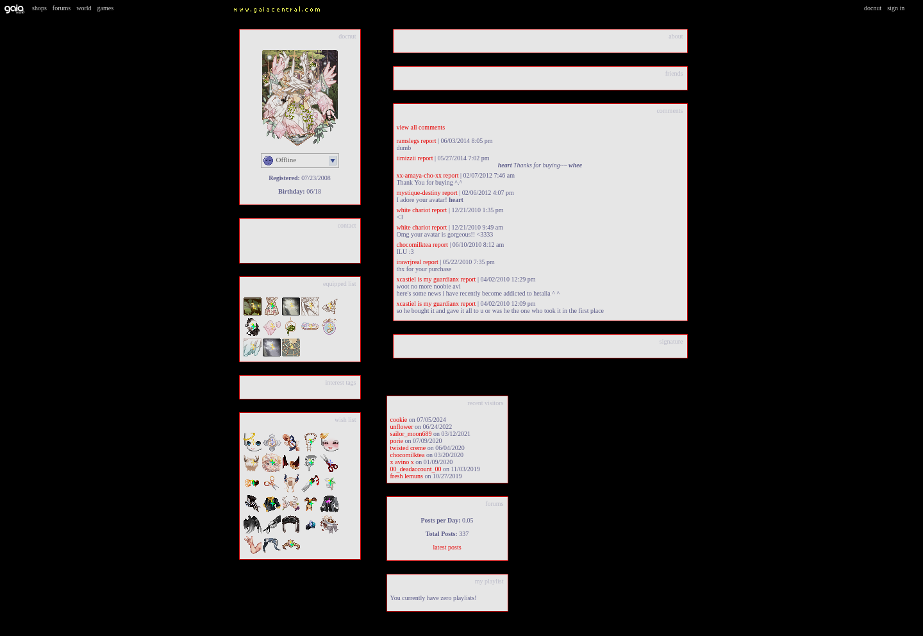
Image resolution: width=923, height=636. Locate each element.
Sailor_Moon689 (411, 433)
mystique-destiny (419, 192)
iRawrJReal (409, 261)
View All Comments (421, 127)
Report (429, 140)
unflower (401, 426)
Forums (62, 8)
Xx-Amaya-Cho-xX (419, 175)
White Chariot (413, 209)
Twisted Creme (408, 447)
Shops (39, 8)
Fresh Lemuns (406, 476)
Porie (397, 440)
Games (105, 8)
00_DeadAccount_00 (416, 469)
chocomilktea (414, 244)
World (83, 8)
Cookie (399, 419)
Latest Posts (447, 547)
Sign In (895, 8)
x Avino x (402, 461)
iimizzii (407, 158)
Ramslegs (408, 140)
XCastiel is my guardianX (428, 279)
